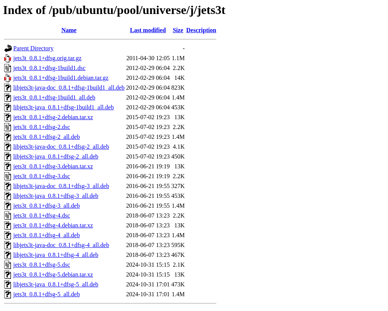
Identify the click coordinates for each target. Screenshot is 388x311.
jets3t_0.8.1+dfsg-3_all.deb (46, 205)
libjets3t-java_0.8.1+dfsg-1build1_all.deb (63, 107)
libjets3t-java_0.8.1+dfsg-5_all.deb (56, 284)
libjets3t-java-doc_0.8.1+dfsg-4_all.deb (61, 245)
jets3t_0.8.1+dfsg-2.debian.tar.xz (53, 117)
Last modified (148, 30)
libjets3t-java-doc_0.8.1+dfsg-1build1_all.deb (69, 87)
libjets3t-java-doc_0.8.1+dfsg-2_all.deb (61, 146)
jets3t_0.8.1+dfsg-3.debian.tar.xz (53, 166)
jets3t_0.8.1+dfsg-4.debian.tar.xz (53, 225)
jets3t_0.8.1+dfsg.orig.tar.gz (47, 58)
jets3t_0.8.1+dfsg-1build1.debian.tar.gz (60, 78)
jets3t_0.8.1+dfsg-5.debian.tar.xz (53, 274)
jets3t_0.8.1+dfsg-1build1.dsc (49, 68)
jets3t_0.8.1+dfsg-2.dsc (41, 127)
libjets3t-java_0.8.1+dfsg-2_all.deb (56, 156)
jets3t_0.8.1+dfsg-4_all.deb (46, 235)
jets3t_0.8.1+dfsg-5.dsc (41, 264)
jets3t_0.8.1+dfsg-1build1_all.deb (54, 97)
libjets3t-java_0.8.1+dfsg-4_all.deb (56, 255)
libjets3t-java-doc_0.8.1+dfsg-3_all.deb (61, 186)
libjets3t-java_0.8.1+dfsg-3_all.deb (56, 196)
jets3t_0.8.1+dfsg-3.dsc (41, 176)
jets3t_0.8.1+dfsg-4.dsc (41, 215)
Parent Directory (33, 48)
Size (178, 30)
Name (69, 30)
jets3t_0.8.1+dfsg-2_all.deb (46, 137)
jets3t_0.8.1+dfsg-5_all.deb (46, 294)
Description (201, 30)
